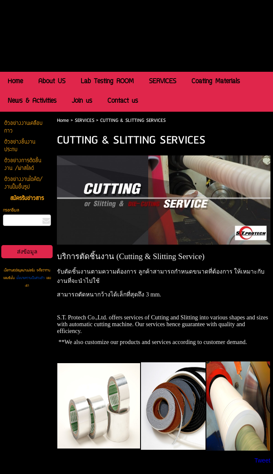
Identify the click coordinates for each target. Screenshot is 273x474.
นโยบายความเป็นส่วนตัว (30, 278)
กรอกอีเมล (11, 210)
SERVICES (84, 120)
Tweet (262, 460)
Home (63, 120)
